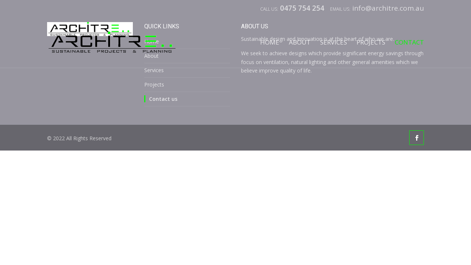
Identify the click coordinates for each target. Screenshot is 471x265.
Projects (371, 42)
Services (333, 42)
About (300, 42)
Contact (409, 42)
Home (269, 42)
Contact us (163, 98)
